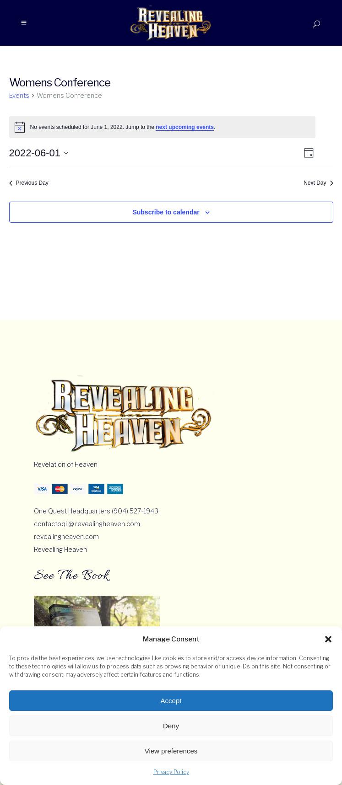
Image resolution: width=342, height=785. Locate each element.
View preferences (171, 751)
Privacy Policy (171, 772)
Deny (171, 726)
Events (19, 95)
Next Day (318, 183)
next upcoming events (185, 127)
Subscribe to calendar (165, 212)
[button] (328, 639)
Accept (171, 701)
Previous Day (29, 183)
